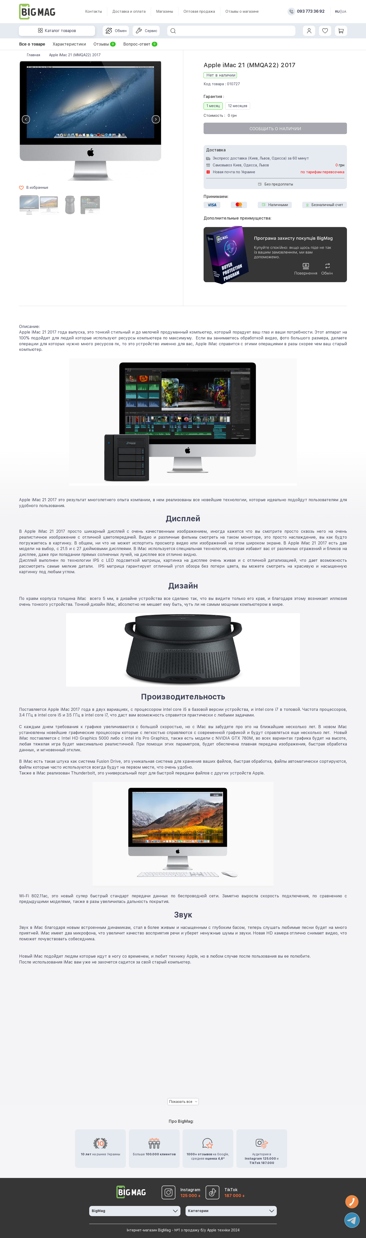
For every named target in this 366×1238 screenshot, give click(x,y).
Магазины (164, 11)
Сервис (146, 31)
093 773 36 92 (310, 11)
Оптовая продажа (199, 11)
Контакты (93, 11)
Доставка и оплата (129, 11)
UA (344, 11)
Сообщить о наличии (275, 128)
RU (337, 11)
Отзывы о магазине (242, 11)
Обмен (116, 31)
